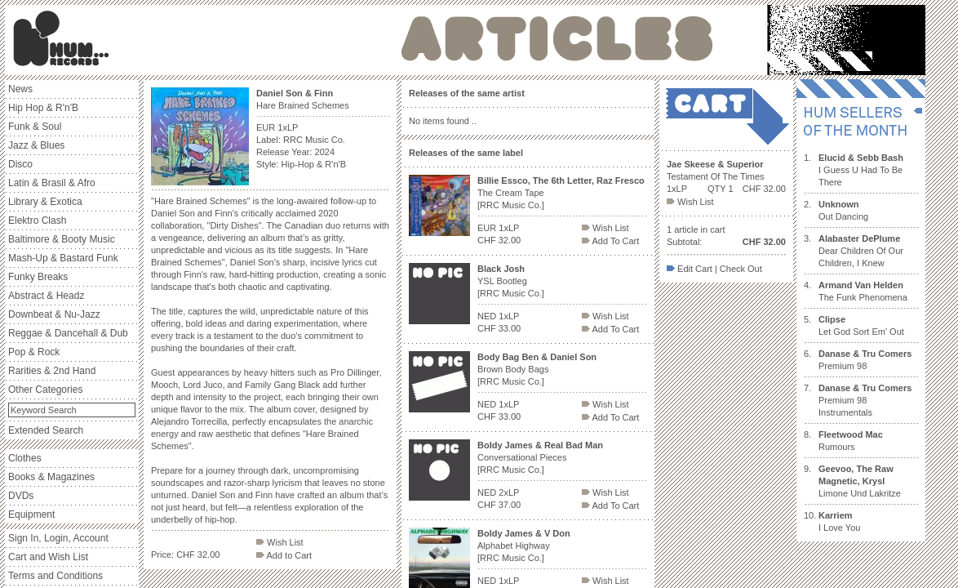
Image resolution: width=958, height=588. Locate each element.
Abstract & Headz (46, 295)
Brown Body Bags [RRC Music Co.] (537, 369)
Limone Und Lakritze (859, 481)
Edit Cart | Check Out (714, 269)
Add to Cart (284, 555)
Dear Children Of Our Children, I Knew (860, 251)
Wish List (280, 542)
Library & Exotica (45, 201)
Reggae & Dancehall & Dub (68, 333)
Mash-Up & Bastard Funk (63, 258)
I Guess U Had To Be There (860, 170)
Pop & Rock (34, 352)
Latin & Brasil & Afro (51, 183)
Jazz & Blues (36, 145)
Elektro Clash (37, 220)
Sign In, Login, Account (58, 538)
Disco (20, 164)
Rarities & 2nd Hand (51, 370)
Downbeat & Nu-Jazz (54, 314)
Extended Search (45, 430)
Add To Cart (610, 241)
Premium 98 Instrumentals (864, 400)
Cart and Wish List (48, 557)
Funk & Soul (34, 126)
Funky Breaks (38, 277)
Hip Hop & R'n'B (43, 108)
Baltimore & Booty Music (61, 239)
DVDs (20, 495)
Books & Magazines (51, 477)
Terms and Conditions (55, 575)
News (20, 89)
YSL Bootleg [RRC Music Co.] (510, 281)
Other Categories (45, 389)
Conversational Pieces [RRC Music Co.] (540, 457)
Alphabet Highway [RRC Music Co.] (523, 545)
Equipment (31, 514)
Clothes (25, 458)
